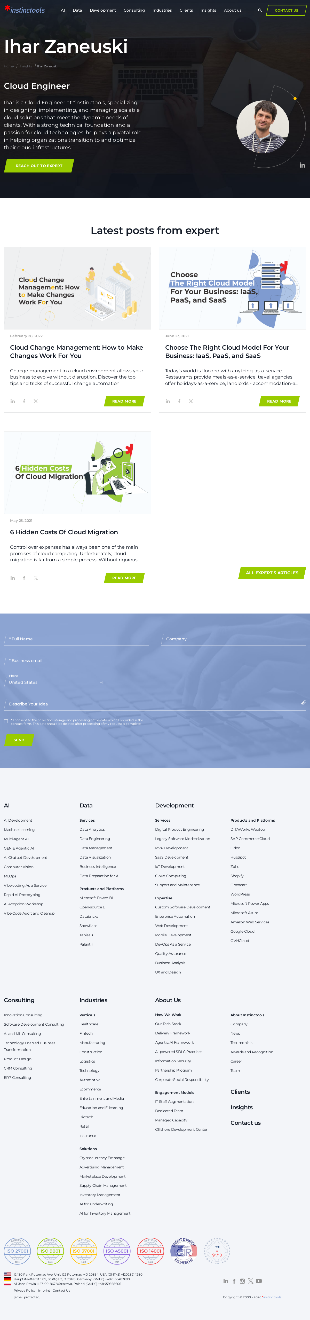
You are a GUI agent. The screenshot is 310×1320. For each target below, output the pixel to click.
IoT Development (170, 866)
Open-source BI (93, 907)
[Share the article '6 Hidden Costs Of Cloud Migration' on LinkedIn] (13, 578)
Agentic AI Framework (174, 1042)
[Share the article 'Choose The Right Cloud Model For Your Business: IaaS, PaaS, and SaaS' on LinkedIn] (168, 401)
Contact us (245, 1122)
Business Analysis (170, 963)
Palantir (86, 944)
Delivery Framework (172, 1033)
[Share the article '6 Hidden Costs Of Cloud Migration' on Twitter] (36, 578)
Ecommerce (90, 1089)
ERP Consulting (17, 1077)
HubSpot (238, 857)
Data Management (96, 848)
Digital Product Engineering (179, 829)
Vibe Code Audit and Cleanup (29, 913)
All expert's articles (272, 572)
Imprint (44, 1290)
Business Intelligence (98, 866)
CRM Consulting (18, 1068)
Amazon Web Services (249, 922)
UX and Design (168, 972)
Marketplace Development (103, 1176)
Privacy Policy (25, 1290)
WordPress (240, 894)
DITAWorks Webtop (247, 829)
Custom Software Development (182, 907)
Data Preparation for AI (100, 876)
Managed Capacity (171, 1120)
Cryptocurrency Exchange (102, 1158)
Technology (90, 1070)
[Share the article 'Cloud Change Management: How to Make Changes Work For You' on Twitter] (36, 401)
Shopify (237, 876)
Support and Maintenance (177, 885)
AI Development (18, 820)
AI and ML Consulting (22, 1033)
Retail (84, 1126)
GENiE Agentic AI (19, 848)
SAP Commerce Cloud (249, 838)
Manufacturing (92, 1042)
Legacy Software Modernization (182, 838)
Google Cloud (242, 931)
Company (239, 1024)
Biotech (86, 1117)
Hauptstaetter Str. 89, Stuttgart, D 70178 (45, 1279)
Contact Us (286, 15)
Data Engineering (95, 838)
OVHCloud (239, 940)
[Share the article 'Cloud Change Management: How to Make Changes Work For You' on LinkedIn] (13, 401)
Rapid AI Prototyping (22, 894)
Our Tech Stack (168, 1024)
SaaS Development (171, 857)
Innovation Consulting (23, 1015)
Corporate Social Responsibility (182, 1079)
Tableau (86, 935)
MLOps (10, 876)
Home (9, 66)
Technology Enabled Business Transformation (29, 1046)
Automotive (90, 1080)
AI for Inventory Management (105, 1213)
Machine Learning (19, 829)
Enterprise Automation (175, 916)
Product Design (17, 1059)
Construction (91, 1052)
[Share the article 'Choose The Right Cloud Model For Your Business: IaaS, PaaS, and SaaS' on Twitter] (191, 401)
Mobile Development (173, 935)
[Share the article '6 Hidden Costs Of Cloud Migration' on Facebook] (24, 578)
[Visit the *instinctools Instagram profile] (242, 1281)
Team (235, 1070)
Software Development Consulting (34, 1024)
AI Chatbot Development (25, 857)
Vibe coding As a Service (25, 885)
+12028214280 (131, 1274)
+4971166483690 (117, 1279)
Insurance (88, 1135)
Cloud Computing (170, 876)
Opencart (238, 885)
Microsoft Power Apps (249, 903)
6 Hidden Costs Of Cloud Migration (64, 532)
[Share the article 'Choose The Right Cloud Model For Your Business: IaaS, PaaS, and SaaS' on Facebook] (179, 401)
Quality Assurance (170, 953)
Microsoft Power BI (96, 897)
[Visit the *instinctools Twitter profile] (250, 1281)
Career (236, 1061)
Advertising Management (102, 1167)
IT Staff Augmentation (174, 1101)
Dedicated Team (169, 1111)
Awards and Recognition (251, 1052)
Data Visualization (95, 857)
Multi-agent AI (16, 839)
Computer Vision (18, 867)
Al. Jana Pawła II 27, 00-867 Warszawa (43, 1284)
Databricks (89, 916)
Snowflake (88, 925)
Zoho (235, 866)
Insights (208, 15)
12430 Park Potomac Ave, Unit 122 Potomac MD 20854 (56, 1274)
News (235, 1033)
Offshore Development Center (181, 1129)
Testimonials (241, 1042)
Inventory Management (100, 1194)
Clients (186, 15)
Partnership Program (173, 1070)
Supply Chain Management (103, 1185)
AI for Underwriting (96, 1204)
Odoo (235, 848)
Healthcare (89, 1024)
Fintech (86, 1033)
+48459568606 (109, 1284)
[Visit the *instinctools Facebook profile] (234, 1281)
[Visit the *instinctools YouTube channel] (259, 1281)
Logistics (87, 1061)
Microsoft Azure (244, 912)
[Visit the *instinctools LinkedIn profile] (226, 1281)
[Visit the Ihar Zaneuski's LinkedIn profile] (302, 165)
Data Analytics (92, 829)
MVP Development (171, 848)
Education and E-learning (101, 1107)
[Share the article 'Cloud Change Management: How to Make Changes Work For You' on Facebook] (24, 401)
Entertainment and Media (102, 1098)
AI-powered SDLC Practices (178, 1051)
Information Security (173, 1061)
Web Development (171, 925)
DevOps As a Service (173, 944)
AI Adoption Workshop (23, 904)
